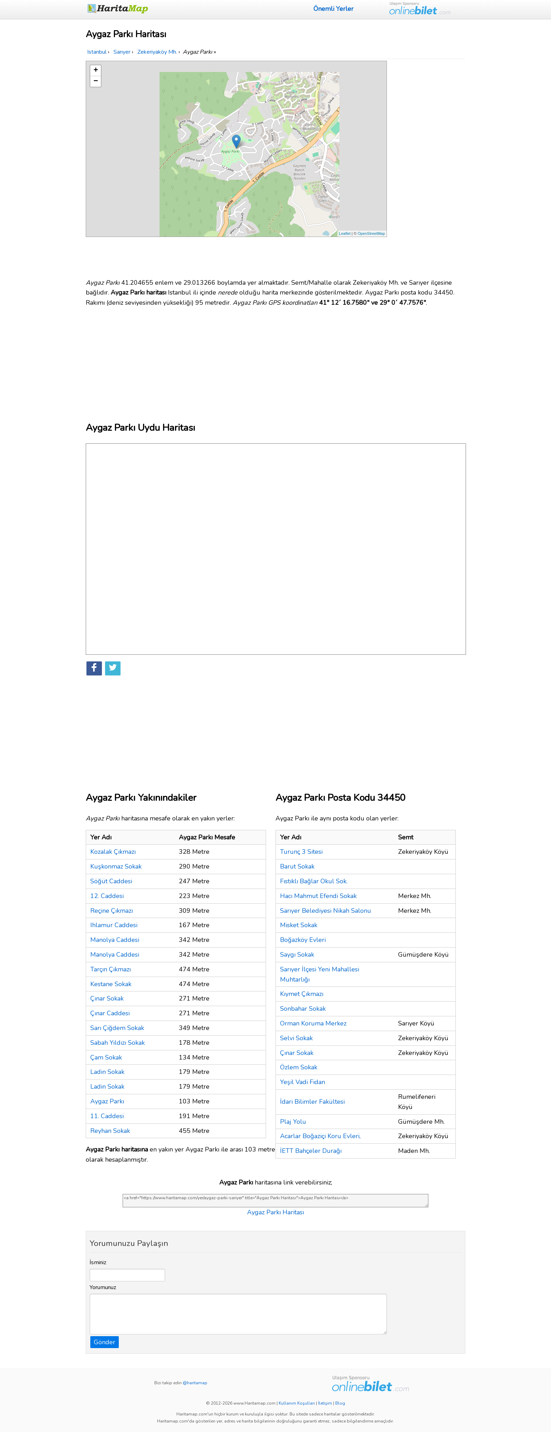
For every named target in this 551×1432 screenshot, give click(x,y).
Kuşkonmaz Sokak (116, 866)
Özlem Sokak (298, 1067)
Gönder (104, 1342)
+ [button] (95, 70)
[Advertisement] (427, 166)
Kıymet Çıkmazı (301, 994)
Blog (340, 1403)
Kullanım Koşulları (297, 1403)
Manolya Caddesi (114, 940)
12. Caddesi (107, 896)
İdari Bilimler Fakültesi (312, 1101)
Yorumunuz (103, 1287)
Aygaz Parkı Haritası (275, 1212)
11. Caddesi (107, 1116)
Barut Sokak (297, 866)
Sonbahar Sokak (303, 1008)
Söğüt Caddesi (111, 881)
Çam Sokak (106, 1057)
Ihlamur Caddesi (113, 925)
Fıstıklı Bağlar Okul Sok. (314, 881)
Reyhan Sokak (110, 1131)
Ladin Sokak (107, 1072)
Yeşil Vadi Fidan (302, 1082)
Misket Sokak (298, 925)
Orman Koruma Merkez (313, 1023)
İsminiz (98, 1262)
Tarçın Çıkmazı (110, 969)
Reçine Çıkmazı (111, 910)
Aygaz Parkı (107, 1101)
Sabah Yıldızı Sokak (117, 1042)
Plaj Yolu (293, 1121)
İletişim (325, 1403)
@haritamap (195, 1383)
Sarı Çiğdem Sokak (117, 1028)
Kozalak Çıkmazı (113, 851)
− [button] (95, 81)
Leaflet (345, 233)
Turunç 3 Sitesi (301, 851)
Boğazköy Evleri (303, 940)
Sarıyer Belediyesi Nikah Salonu (325, 910)
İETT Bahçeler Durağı (311, 1151)
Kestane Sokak (110, 984)
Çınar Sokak (107, 998)
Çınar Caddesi (110, 1013)
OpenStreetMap (371, 233)
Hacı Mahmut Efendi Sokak (318, 896)
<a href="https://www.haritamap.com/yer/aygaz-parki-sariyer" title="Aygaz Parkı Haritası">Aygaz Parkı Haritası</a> (275, 1200)
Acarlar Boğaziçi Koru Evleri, (320, 1136)
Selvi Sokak (296, 1038)
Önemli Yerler (333, 9)
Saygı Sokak (297, 954)
